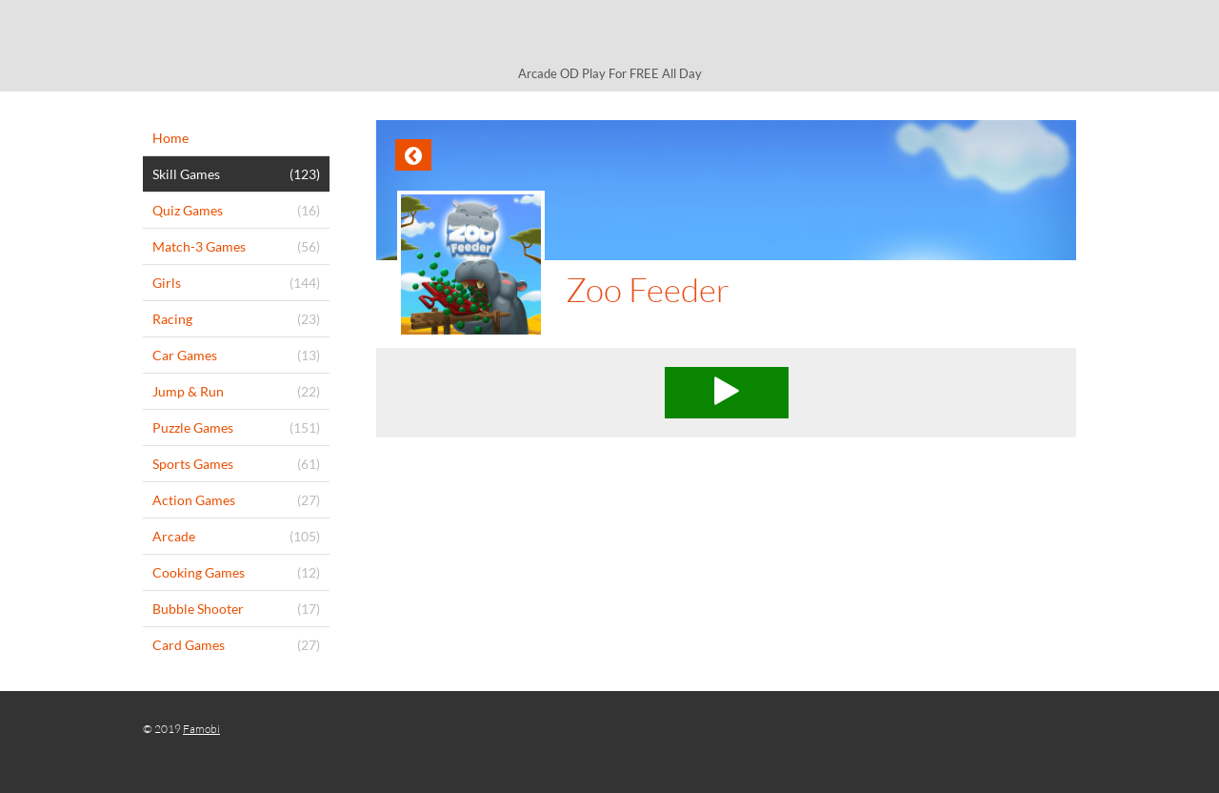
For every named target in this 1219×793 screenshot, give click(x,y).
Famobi (201, 729)
